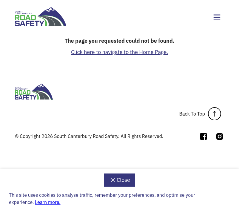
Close (119, 180)
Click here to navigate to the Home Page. (119, 52)
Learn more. (47, 202)
